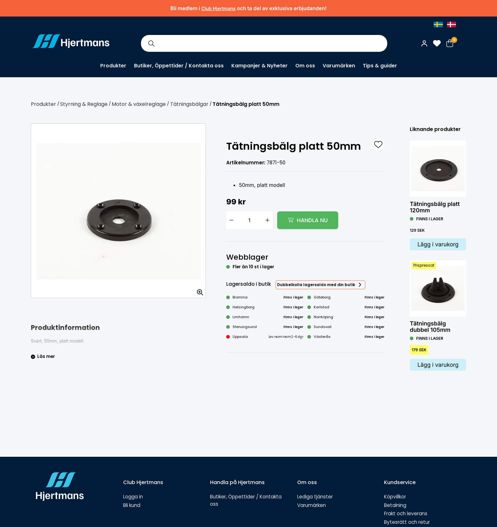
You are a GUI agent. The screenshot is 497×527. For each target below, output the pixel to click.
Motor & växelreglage (139, 104)
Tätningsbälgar (189, 104)
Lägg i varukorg (437, 244)
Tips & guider (380, 65)
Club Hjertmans (218, 8)
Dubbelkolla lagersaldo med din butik (316, 284)
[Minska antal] (231, 220)
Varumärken (339, 65)
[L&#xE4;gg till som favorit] (378, 145)
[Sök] (151, 43)
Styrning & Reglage (84, 104)
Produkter (113, 65)
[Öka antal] (267, 220)
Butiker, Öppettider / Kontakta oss (179, 65)
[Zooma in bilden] (198, 290)
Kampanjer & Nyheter (259, 65)
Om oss (305, 65)
